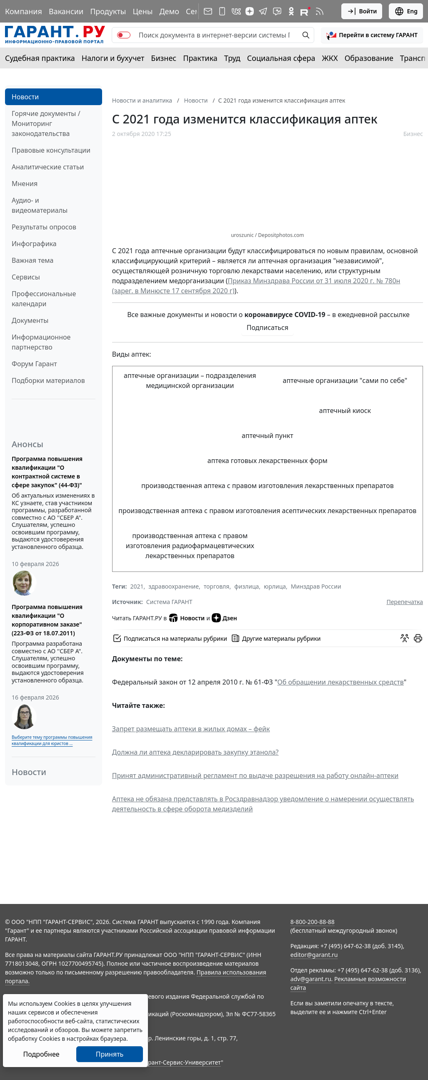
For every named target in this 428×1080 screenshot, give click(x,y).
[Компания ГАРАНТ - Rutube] (305, 11)
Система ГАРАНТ (169, 602)
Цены (143, 11)
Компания (23, 11)
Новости (25, 96)
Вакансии (66, 11)
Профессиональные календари (44, 298)
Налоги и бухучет (113, 58)
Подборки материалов (48, 380)
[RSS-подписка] (320, 11)
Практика (200, 58)
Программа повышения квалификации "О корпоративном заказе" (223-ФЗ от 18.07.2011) (47, 620)
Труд (232, 58)
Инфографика (34, 243)
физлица (246, 586)
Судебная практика (40, 58)
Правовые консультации (51, 150)
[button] (372, 35)
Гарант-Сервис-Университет (181, 1062)
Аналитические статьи (48, 166)
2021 (136, 586)
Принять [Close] (110, 1054)
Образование (369, 58)
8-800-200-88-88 (312, 922)
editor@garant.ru (314, 955)
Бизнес (163, 58)
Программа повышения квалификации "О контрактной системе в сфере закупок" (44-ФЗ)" (47, 472)
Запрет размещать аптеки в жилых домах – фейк (191, 728)
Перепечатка (404, 602)
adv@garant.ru (310, 979)
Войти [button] (362, 11)
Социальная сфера (281, 58)
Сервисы (26, 277)
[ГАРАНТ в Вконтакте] (236, 11)
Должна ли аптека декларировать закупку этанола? (195, 752)
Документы (30, 320)
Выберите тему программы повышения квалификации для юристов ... (52, 740)
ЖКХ (330, 58)
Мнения (25, 183)
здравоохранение (173, 586)
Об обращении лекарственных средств (341, 682)
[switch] (123, 35)
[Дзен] (249, 11)
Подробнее (41, 1054)
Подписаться (267, 327)
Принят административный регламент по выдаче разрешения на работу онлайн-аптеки (255, 775)
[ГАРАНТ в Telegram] (263, 11)
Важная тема (33, 260)
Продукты (108, 11)
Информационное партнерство (41, 342)
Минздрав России (316, 586)
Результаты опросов (44, 227)
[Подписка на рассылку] (208, 11)
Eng (406, 11)
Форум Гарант (34, 363)
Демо (169, 11)
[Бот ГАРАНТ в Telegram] (277, 11)
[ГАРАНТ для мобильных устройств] (222, 11)
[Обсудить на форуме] (405, 638)
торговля (217, 586)
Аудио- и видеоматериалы (40, 205)
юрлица (275, 586)
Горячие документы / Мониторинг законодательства (46, 123)
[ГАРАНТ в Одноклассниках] (291, 11)
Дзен (224, 617)
